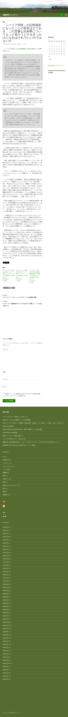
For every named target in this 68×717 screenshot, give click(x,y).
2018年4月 (6, 540)
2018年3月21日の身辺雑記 (10, 432)
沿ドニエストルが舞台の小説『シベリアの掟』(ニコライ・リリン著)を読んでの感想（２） (8, 274)
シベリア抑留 (7, 287)
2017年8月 (6, 565)
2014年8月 (6, 669)
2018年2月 (6, 546)
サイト (5, 386)
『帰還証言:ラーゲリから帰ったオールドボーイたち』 (21, 215)
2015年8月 (6, 635)
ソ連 (13, 287)
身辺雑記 (5, 494)
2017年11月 (6, 555)
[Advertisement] (23, 324)
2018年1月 (6, 549)
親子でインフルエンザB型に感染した (13, 435)
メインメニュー (66, 15)
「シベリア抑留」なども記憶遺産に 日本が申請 (19, 49)
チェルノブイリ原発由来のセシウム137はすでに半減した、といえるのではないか (23, 303)
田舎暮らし (6, 479)
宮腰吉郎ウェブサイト (11, 15)
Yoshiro (14, 44)
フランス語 (6, 469)
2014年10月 (6, 663)
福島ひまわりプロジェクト (10, 485)
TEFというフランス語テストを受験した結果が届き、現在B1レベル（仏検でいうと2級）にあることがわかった (33, 423)
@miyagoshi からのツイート (56, 65)
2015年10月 (6, 628)
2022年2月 (6, 527)
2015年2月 (6, 654)
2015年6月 (6, 641)
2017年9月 (6, 562)
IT (3, 456)
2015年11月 (6, 625)
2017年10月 (6, 559)
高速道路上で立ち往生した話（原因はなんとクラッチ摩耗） (19, 445)
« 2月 (50, 59)
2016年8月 (6, 597)
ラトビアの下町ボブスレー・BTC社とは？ (14, 439)
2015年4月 (6, 647)
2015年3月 (6, 650)
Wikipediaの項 (32, 98)
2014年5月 (6, 679)
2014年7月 (6, 673)
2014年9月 (6, 666)
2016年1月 (6, 619)
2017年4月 (6, 578)
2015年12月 (6, 622)
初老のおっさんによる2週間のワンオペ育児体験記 (17, 420)
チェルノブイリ (7, 466)
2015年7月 (6, 638)
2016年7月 (6, 600)
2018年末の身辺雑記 (8, 426)
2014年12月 (6, 660)
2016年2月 (6, 616)
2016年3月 (6, 612)
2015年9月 (6, 631)
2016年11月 (6, 587)
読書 (4, 491)
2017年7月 (6, 568)
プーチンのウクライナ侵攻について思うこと (15, 416)
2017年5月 (6, 574)
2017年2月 (6, 581)
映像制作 (5, 472)
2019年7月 (6, 530)
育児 (4, 488)
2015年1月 (6, 657)
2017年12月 (6, 552)
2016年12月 (6, 584)
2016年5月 (6, 606)
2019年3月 (6, 533)
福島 (4, 482)
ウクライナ (6, 463)
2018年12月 (6, 536)
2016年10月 (6, 590)
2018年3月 (6, 543)
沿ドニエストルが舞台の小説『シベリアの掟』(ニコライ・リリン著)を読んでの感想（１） (21, 274)
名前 (4, 372)
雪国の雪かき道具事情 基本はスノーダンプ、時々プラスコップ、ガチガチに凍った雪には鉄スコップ (31, 442)
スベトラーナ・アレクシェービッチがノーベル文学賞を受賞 (23, 296)
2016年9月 (6, 593)
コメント (5, 349)
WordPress (6, 460)
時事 (4, 22)
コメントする (23, 44)
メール (5, 379)
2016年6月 (6, 603)
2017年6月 (6, 571)
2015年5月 (6, 644)
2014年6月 (6, 676)
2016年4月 (6, 609)
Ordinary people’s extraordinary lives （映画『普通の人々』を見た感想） (23, 429)
